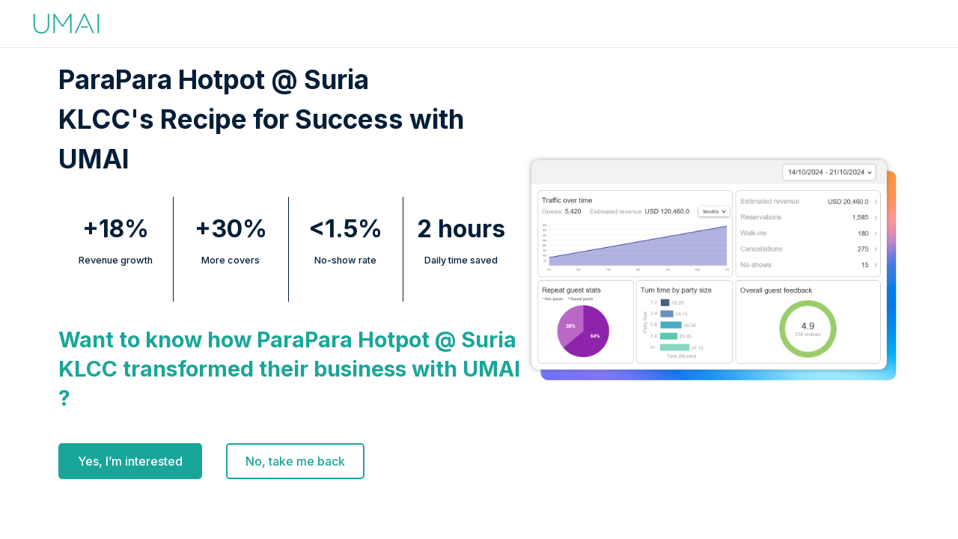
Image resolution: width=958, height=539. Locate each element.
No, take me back (295, 461)
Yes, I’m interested (130, 461)
